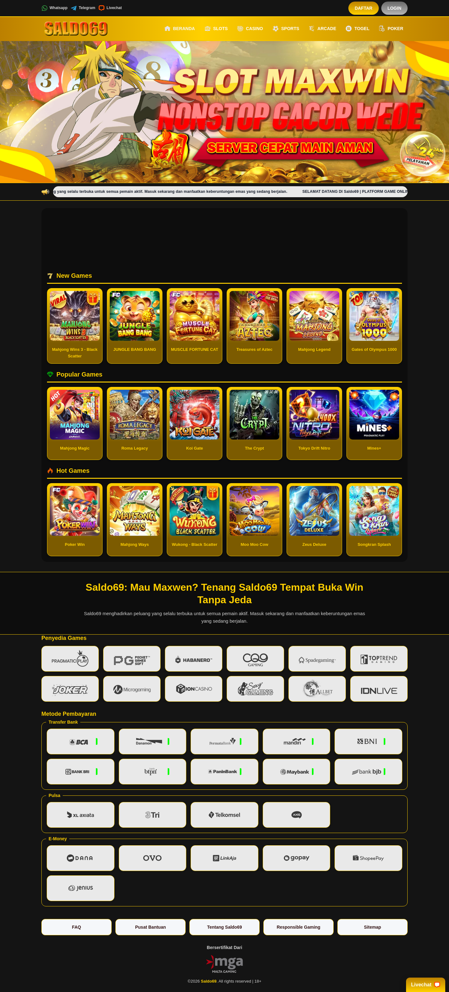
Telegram (83, 8)
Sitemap (372, 927)
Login (394, 8)
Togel (357, 28)
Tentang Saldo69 (224, 927)
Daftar (363, 8)
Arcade (322, 28)
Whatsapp (54, 8)
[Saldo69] (75, 28)
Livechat (110, 8)
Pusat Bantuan (150, 927)
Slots (216, 28)
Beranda (179, 28)
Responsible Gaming (298, 927)
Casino (250, 28)
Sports (285, 28)
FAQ (76, 927)
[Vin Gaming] (224, 963)
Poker (391, 28)
